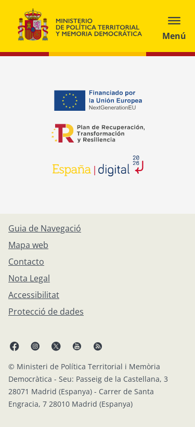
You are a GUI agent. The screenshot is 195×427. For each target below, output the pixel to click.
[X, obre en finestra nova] (56, 346)
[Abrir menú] (174, 26)
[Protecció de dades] (46, 311)
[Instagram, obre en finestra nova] (35, 346)
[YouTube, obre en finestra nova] (77, 346)
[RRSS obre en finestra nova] (98, 346)
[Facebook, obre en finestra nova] (14, 346)
